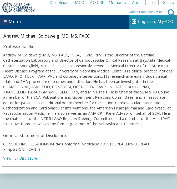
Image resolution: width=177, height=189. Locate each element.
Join (152, 2)
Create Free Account (143, 12)
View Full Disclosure (20, 158)
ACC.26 (96, 2)
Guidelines (58, 2)
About (137, 2)
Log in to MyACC (151, 21)
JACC (79, 2)
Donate (167, 2)
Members (117, 2)
